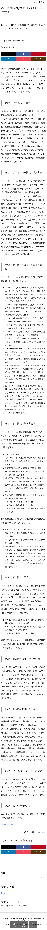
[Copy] (38, 59)
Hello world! (5, 893)
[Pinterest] (38, 54)
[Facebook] (23, 54)
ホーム (5, 25)
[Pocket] (23, 59)
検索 (3, 873)
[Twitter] (8, 54)
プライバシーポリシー (19, 28)
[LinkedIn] (8, 59)
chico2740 (40, 832)
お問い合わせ (7, 824)
